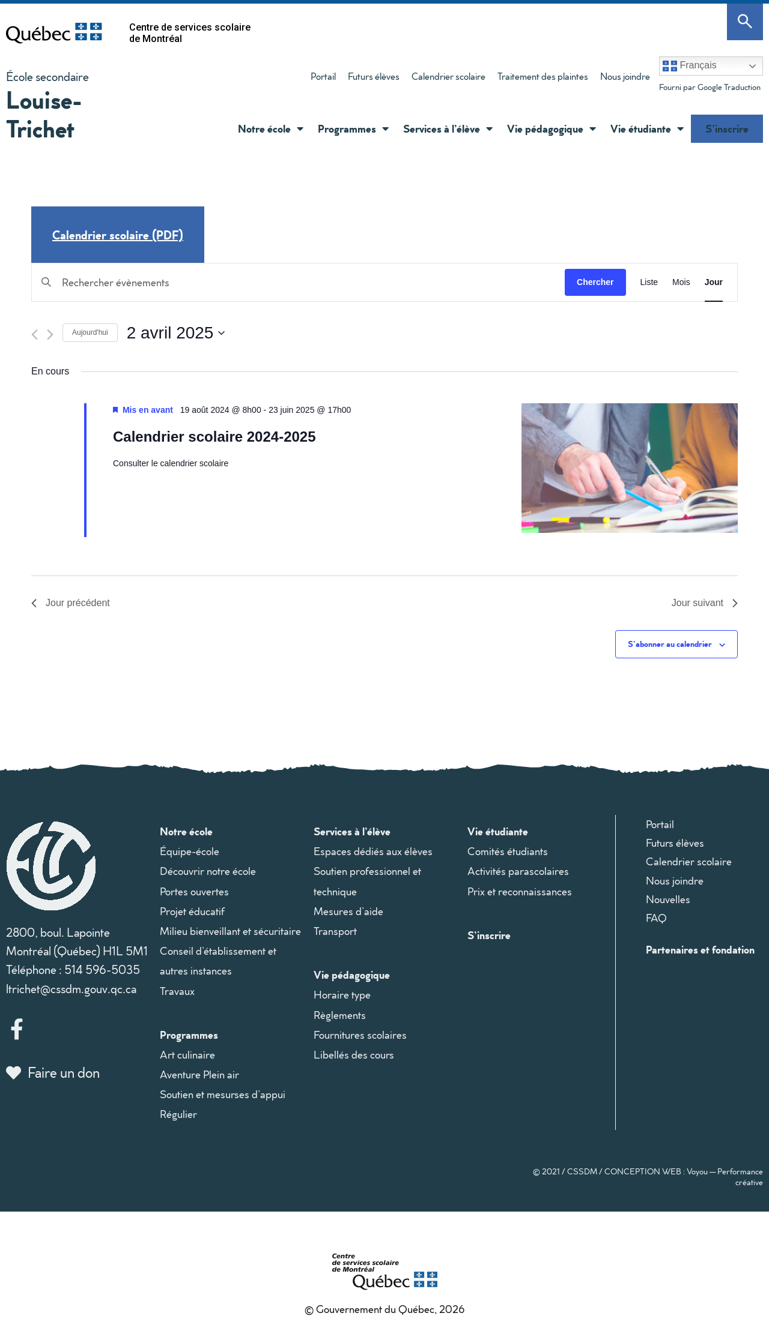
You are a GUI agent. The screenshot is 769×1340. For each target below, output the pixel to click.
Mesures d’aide (348, 911)
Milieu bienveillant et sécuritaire (230, 931)
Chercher (595, 282)
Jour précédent (70, 603)
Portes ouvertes (194, 891)
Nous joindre (625, 76)
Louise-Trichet (44, 113)
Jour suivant (705, 603)
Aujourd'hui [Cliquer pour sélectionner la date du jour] (90, 332)
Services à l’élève (448, 128)
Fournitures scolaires (360, 1034)
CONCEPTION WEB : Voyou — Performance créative (683, 1176)
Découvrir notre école (208, 871)
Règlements (340, 1015)
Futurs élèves (374, 76)
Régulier (178, 1114)
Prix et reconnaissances (519, 891)
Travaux (177, 991)
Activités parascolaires (518, 871)
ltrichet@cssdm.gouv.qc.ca (71, 988)
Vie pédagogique (551, 128)
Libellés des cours (354, 1054)
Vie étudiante (647, 128)
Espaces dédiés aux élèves (373, 851)
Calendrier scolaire (448, 76)
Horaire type (342, 994)
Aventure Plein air (199, 1074)
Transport (335, 931)
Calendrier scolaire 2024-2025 (214, 436)
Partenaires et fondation (700, 949)
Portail (323, 76)
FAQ (656, 917)
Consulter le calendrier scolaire (170, 463)
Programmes (353, 128)
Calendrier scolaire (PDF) (117, 234)
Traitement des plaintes (542, 76)
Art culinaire (187, 1054)
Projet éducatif (192, 911)
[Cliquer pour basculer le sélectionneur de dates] (176, 333)
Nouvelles (668, 899)
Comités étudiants (507, 851)
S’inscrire (727, 128)
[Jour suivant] (50, 334)
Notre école (270, 128)
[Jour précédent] (34, 334)
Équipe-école (189, 851)
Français (690, 66)
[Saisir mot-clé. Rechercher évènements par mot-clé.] (298, 282)
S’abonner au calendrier (670, 643)
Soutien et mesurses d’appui (222, 1094)
